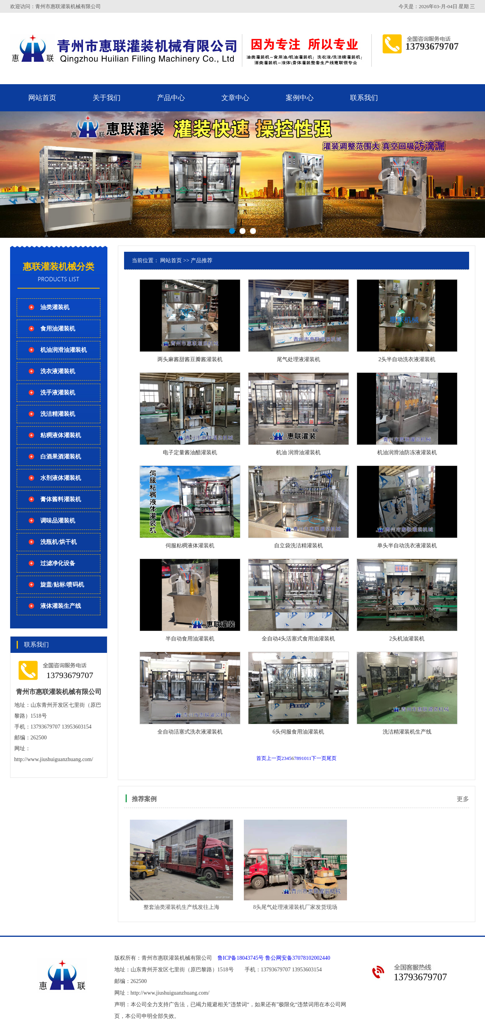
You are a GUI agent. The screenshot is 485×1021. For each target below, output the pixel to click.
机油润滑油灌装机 (63, 350)
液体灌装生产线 (60, 606)
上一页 (273, 758)
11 (309, 758)
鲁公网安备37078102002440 (297, 958)
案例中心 (300, 98)
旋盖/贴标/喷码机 (62, 584)
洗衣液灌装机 (57, 371)
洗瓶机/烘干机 (58, 542)
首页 (261, 758)
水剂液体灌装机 (60, 478)
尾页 (331, 758)
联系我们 (364, 98)
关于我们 (107, 98)
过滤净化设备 (57, 563)
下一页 (318, 758)
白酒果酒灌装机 (60, 456)
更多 (463, 799)
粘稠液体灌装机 (60, 435)
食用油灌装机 (57, 328)
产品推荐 (201, 260)
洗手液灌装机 (57, 392)
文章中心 (235, 98)
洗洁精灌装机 (57, 414)
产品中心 (171, 98)
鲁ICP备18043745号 (240, 958)
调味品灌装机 (57, 520)
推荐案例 (144, 799)
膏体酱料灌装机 (60, 499)
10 (304, 758)
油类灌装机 (54, 307)
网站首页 (42, 98)
